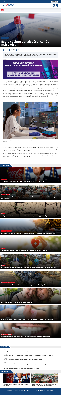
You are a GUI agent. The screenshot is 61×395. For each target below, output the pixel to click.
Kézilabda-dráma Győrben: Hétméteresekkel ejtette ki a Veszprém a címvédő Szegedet (21, 10)
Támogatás (54, 1)
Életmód (5, 37)
